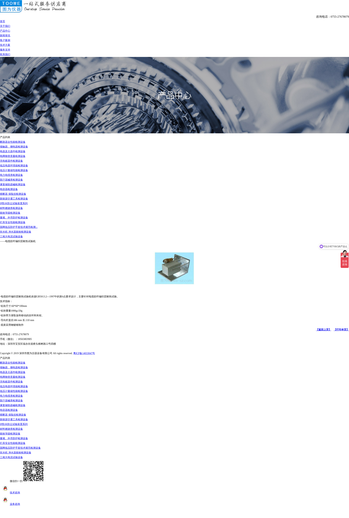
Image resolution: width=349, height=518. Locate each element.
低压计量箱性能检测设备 (14, 170)
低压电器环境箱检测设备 (14, 165)
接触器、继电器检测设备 (14, 146)
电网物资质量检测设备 (12, 156)
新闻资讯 (5, 35)
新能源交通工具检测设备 (14, 198)
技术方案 (5, 45)
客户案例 (5, 40)
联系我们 (5, 54)
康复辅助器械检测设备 (12, 184)
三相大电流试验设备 (11, 236)
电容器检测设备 (9, 189)
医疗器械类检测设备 (11, 179)
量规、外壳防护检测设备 (14, 217)
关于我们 (5, 26)
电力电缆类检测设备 (11, 175)
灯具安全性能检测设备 (12, 222)
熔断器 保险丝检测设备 (13, 194)
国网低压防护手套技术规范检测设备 (20, 448)
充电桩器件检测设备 (11, 161)
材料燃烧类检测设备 (11, 208)
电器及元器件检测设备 (12, 151)
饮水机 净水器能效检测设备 (15, 231)
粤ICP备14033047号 (84, 353)
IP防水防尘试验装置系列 (14, 203)
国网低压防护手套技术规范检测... (19, 227)
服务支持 (5, 49)
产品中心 (5, 30)
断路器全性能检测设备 (12, 142)
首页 (2, 21)
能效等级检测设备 (10, 213)
